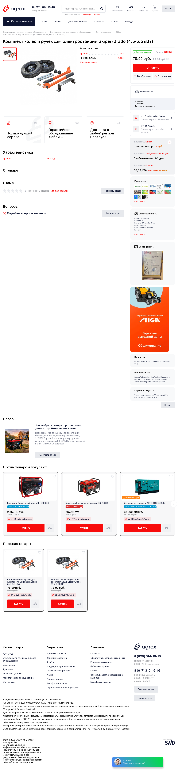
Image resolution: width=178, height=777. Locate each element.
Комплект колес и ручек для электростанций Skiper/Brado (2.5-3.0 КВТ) (66, 581)
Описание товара (88, 62)
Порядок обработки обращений (63, 687)
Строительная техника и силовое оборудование (24, 32)
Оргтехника (9, 682)
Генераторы (86, 15)
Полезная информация (58, 670)
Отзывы (94, 670)
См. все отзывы (59, 191)
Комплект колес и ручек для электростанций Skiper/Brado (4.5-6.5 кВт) (22, 581)
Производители (55, 679)
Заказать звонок (146, 689)
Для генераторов (103, 32)
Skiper (118, 32)
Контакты (99, 21)
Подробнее (139, 201)
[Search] (102, 9)
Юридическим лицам (101, 662)
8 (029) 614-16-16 (147, 656)
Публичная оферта (99, 666)
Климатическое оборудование (18, 678)
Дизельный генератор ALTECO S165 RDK (144, 503)
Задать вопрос (113, 213)
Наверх (168, 405)
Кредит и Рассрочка (57, 658)
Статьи (114, 21)
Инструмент (9, 665)
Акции (58, 21)
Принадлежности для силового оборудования (70, 32)
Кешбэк (50, 662)
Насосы (97, 15)
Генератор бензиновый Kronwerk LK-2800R (87, 503)
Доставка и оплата (77, 21)
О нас (45, 21)
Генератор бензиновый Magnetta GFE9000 (28, 503)
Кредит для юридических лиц (61, 666)
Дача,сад (8, 653)
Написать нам (145, 698)
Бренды (129, 21)
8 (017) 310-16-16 (147, 670)
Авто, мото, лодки (12, 673)
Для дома (8, 669)
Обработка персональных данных (107, 658)
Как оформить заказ (57, 683)
